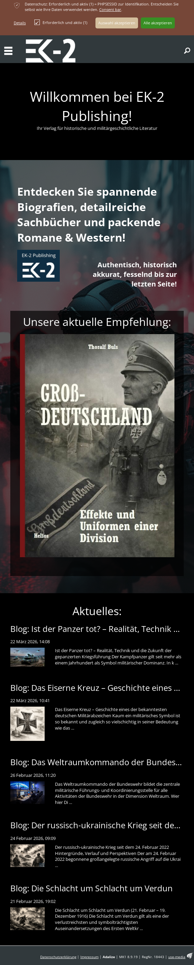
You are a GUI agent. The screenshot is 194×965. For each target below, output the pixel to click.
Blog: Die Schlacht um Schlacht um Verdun (91, 888)
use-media (176, 957)
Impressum (89, 957)
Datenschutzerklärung (58, 957)
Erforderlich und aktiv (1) (60, 22)
